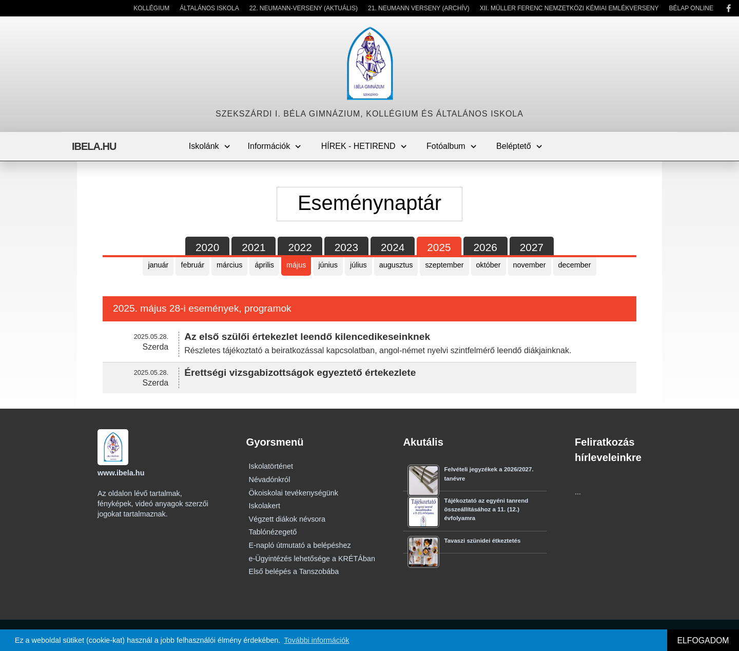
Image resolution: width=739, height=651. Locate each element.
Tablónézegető (273, 532)
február (192, 265)
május (296, 265)
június (328, 265)
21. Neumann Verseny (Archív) (419, 8)
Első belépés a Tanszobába (294, 571)
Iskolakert (265, 506)
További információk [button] (316, 640)
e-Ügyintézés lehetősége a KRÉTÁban (312, 558)
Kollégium (151, 8)
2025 (439, 247)
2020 (207, 247)
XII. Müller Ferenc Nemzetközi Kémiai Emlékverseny (569, 8)
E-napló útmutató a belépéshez (300, 545)
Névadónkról (269, 479)
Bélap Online (691, 8)
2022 (300, 247)
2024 (392, 247)
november (529, 265)
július (358, 265)
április (264, 265)
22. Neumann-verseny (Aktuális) (303, 8)
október (488, 265)
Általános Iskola (209, 8)
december (574, 265)
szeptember (444, 265)
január (158, 265)
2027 (531, 247)
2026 (485, 247)
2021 (253, 247)
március (229, 265)
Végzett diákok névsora (287, 519)
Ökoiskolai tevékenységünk (293, 493)
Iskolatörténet (271, 466)
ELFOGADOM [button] (703, 640)
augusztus (396, 265)
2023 (346, 247)
